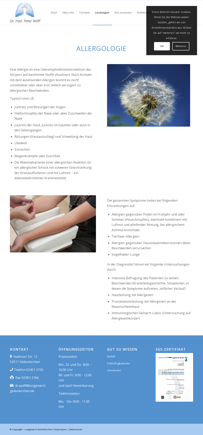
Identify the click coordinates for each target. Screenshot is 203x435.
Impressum (61, 429)
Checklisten (114, 370)
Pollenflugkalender (118, 363)
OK (162, 46)
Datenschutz (75, 429)
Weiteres (180, 46)
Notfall (111, 356)
